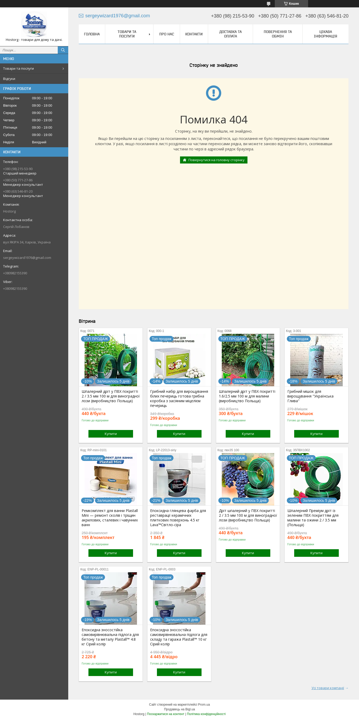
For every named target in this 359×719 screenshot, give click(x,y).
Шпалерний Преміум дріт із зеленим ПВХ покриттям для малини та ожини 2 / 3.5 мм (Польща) (313, 517)
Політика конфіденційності (206, 714)
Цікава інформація (325, 34)
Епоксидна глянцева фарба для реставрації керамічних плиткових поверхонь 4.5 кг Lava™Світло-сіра (178, 517)
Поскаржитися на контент (165, 714)
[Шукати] (63, 50)
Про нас (166, 34)
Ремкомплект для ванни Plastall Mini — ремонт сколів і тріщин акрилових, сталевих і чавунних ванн (110, 517)
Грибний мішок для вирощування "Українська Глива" (310, 396)
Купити (111, 433)
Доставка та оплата (230, 34)
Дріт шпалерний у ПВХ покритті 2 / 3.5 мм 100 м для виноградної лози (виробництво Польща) (248, 515)
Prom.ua (204, 704)
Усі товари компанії (328, 687)
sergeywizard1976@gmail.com (27, 257)
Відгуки (9, 78)
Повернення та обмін (278, 34)
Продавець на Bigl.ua (179, 709)
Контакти (194, 34)
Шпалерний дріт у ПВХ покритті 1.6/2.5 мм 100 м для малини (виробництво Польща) (247, 396)
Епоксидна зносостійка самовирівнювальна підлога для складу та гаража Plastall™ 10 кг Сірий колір (178, 637)
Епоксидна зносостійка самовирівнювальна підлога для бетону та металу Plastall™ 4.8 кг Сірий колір (110, 637)
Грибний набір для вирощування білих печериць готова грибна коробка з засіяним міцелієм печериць (179, 398)
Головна (92, 34)
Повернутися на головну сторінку (216, 159)
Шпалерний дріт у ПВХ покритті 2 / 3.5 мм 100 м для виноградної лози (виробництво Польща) (111, 396)
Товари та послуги (18, 68)
